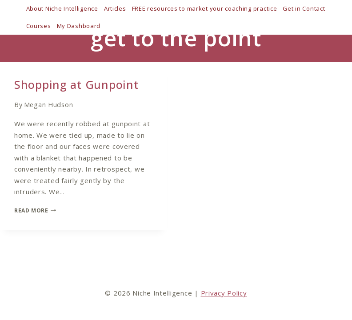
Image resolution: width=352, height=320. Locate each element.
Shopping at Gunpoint (76, 84)
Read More (35, 210)
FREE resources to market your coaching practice (204, 8)
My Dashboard (79, 26)
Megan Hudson (48, 104)
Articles (115, 8)
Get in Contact (304, 8)
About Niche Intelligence (62, 8)
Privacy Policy (224, 292)
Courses (38, 26)
